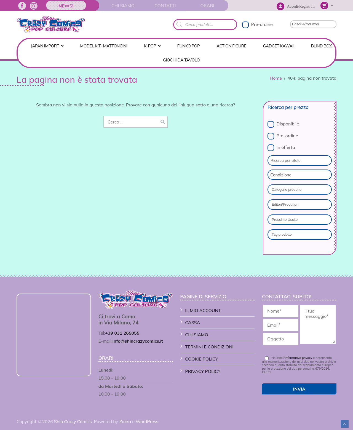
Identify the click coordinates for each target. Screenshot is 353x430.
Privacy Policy (202, 371)
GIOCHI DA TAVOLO (181, 60)
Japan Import (45, 46)
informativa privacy (298, 358)
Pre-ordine (261, 24)
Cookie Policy (201, 359)
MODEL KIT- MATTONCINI (103, 46)
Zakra (125, 421)
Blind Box (321, 46)
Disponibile (288, 124)
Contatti (165, 5)
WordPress (147, 421)
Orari (207, 5)
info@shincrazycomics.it (138, 341)
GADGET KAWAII (278, 46)
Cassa (192, 322)
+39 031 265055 (122, 333)
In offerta (286, 147)
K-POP (150, 46)
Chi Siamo (122, 5)
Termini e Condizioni (209, 347)
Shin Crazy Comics (73, 421)
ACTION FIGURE (231, 46)
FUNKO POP (188, 46)
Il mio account (203, 310)
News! (65, 6)
